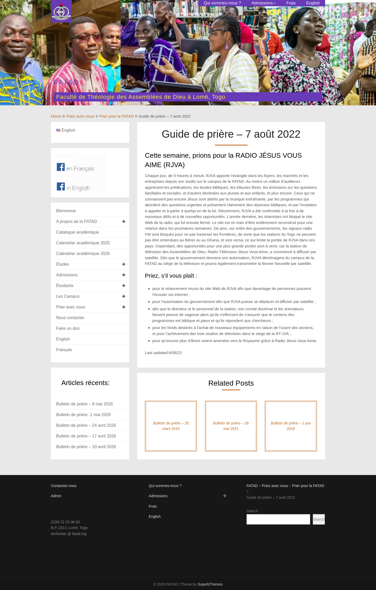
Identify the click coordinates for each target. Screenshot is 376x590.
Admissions (262, 3)
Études (62, 264)
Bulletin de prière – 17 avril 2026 (86, 436)
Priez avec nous (80, 116)
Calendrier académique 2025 (83, 243)
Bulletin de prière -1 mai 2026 (83, 414)
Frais (291, 3)
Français (64, 350)
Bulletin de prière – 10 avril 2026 (86, 447)
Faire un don (68, 328)
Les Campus (68, 296)
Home (56, 116)
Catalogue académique (77, 232)
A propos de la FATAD (76, 221)
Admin (56, 496)
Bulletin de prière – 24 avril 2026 (86, 425)
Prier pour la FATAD (116, 116)
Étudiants (65, 285)
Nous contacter (70, 317)
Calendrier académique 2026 (83, 253)
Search (252, 511)
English (313, 3)
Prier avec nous (70, 307)
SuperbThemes (210, 584)
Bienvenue (66, 211)
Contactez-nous (64, 486)
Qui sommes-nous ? (222, 3)
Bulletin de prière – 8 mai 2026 (84, 404)
